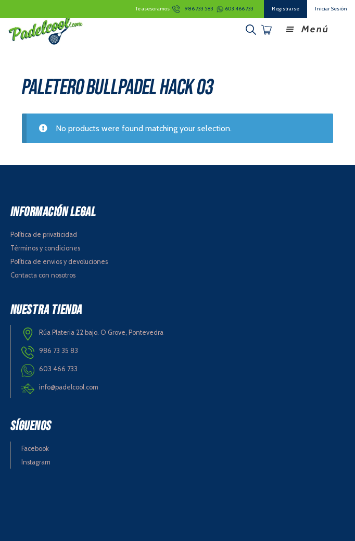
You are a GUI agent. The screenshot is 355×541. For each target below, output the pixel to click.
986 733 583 (199, 8)
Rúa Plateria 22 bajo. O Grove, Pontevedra (101, 332)
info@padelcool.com (68, 387)
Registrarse (285, 8)
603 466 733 (239, 8)
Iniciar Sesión (331, 8)
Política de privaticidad (43, 234)
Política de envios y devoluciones (59, 262)
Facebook (35, 448)
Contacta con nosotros (42, 275)
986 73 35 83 (58, 351)
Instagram (35, 462)
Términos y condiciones (45, 248)
